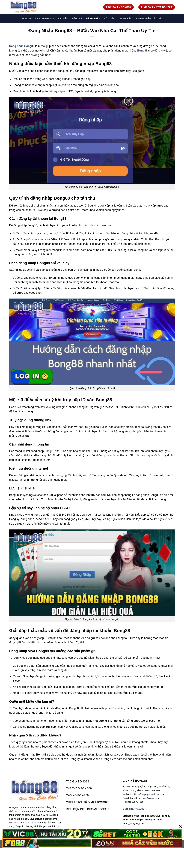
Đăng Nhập (93, 18)
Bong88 (26, 18)
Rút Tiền (109, 18)
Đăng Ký (77, 18)
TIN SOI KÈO (125, 18)
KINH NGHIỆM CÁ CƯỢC (149, 18)
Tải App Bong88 (44, 18)
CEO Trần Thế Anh (133, 809)
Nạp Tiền (63, 18)
